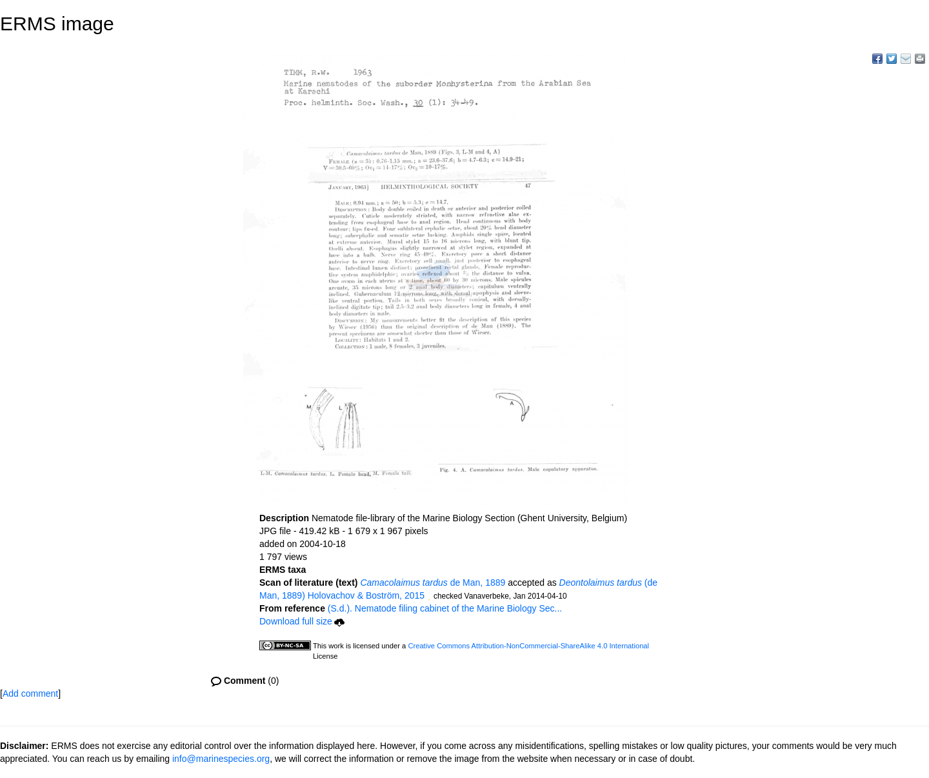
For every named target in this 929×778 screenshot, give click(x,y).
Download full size (302, 621)
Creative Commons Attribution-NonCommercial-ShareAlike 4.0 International (528, 646)
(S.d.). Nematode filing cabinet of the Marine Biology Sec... (445, 608)
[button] (429, 597)
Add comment (30, 693)
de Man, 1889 (432, 582)
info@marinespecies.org (221, 758)
